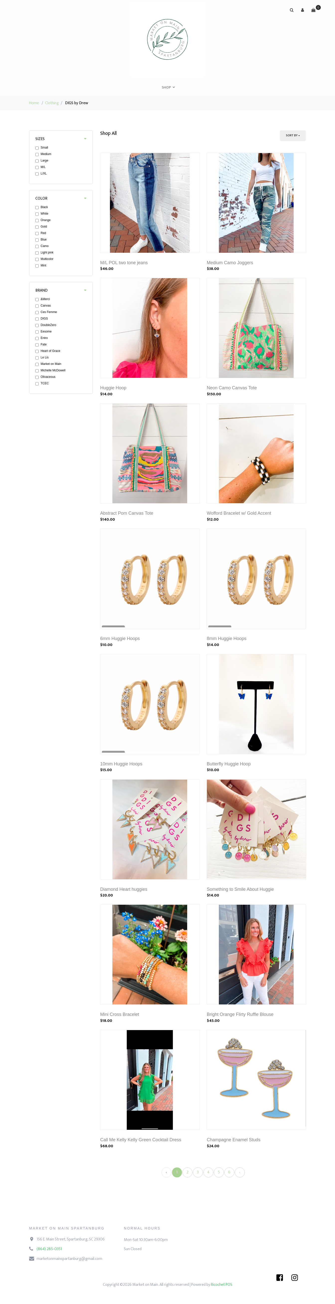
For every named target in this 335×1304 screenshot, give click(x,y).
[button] (303, 10)
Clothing (52, 103)
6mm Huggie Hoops (120, 638)
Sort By (292, 135)
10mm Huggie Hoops (121, 763)
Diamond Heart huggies (123, 889)
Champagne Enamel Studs (233, 1139)
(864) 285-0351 (49, 1249)
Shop (166, 87)
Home (34, 103)
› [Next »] (239, 1172)
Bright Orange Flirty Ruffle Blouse (240, 1014)
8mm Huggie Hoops (227, 638)
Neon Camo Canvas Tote (232, 387)
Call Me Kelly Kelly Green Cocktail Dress (140, 1139)
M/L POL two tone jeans (124, 262)
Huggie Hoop (113, 387)
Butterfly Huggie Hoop (229, 763)
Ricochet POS (221, 1284)
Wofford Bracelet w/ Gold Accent (239, 513)
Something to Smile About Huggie (240, 889)
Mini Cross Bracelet (119, 1014)
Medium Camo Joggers (230, 262)
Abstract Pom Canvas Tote (126, 513)
